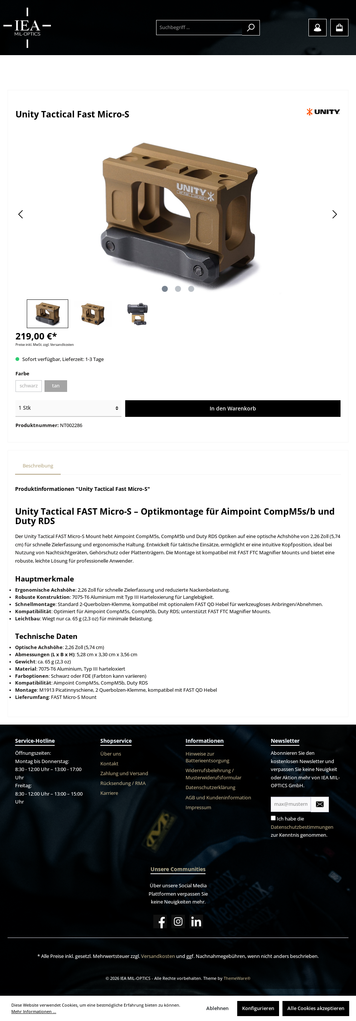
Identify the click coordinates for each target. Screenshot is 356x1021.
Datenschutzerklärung (210, 787)
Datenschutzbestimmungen (302, 827)
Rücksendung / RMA (123, 783)
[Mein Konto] (317, 27)
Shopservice (116, 740)
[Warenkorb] (339, 27)
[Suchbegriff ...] (199, 27)
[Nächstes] (334, 214)
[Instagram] (178, 921)
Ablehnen (217, 1008)
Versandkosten (158, 956)
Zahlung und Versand (124, 773)
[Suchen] (251, 27)
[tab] (38, 466)
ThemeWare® (237, 978)
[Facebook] (160, 921)
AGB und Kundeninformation (218, 797)
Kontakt (109, 763)
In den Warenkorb (233, 408)
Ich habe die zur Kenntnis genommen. (302, 827)
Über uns (110, 754)
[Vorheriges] (21, 214)
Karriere (109, 793)
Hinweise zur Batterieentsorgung (207, 757)
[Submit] (320, 804)
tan (56, 385)
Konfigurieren (258, 1008)
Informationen (205, 740)
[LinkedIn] (196, 921)
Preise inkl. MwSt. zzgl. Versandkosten (44, 344)
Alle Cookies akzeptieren (315, 1008)
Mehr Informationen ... (33, 1011)
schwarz (29, 385)
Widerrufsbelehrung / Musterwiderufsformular (213, 774)
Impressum (198, 807)
